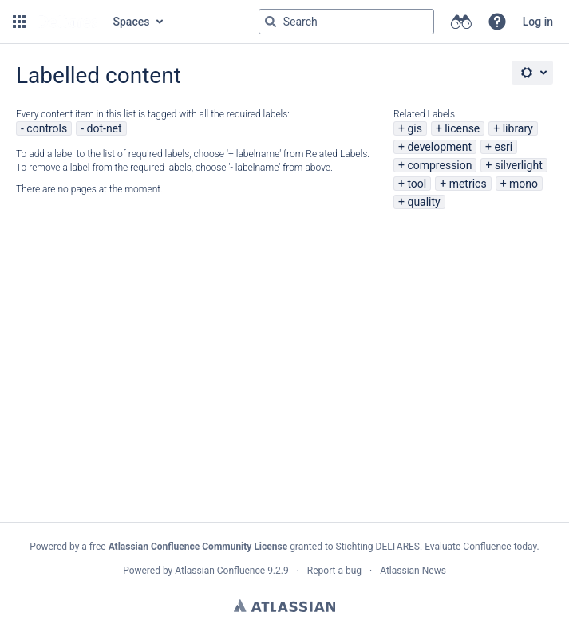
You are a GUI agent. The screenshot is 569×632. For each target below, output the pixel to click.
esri (503, 146)
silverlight (519, 165)
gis (414, 128)
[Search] (270, 21)
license (462, 128)
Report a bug (334, 570)
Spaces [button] (131, 21)
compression (439, 165)
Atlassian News (413, 570)
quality (423, 202)
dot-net (104, 128)
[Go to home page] (67, 21)
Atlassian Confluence (220, 570)
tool (416, 183)
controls (46, 128)
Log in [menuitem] (538, 21)
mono (523, 183)
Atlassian (284, 605)
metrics (468, 183)
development (439, 146)
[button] (19, 22)
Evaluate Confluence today (480, 546)
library (518, 128)
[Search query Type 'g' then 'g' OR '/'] (346, 21)
